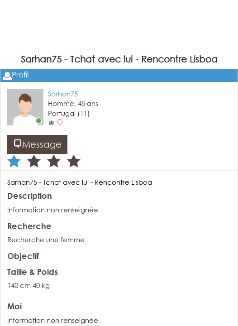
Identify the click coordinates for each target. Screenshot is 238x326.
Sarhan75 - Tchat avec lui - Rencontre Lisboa (79, 182)
